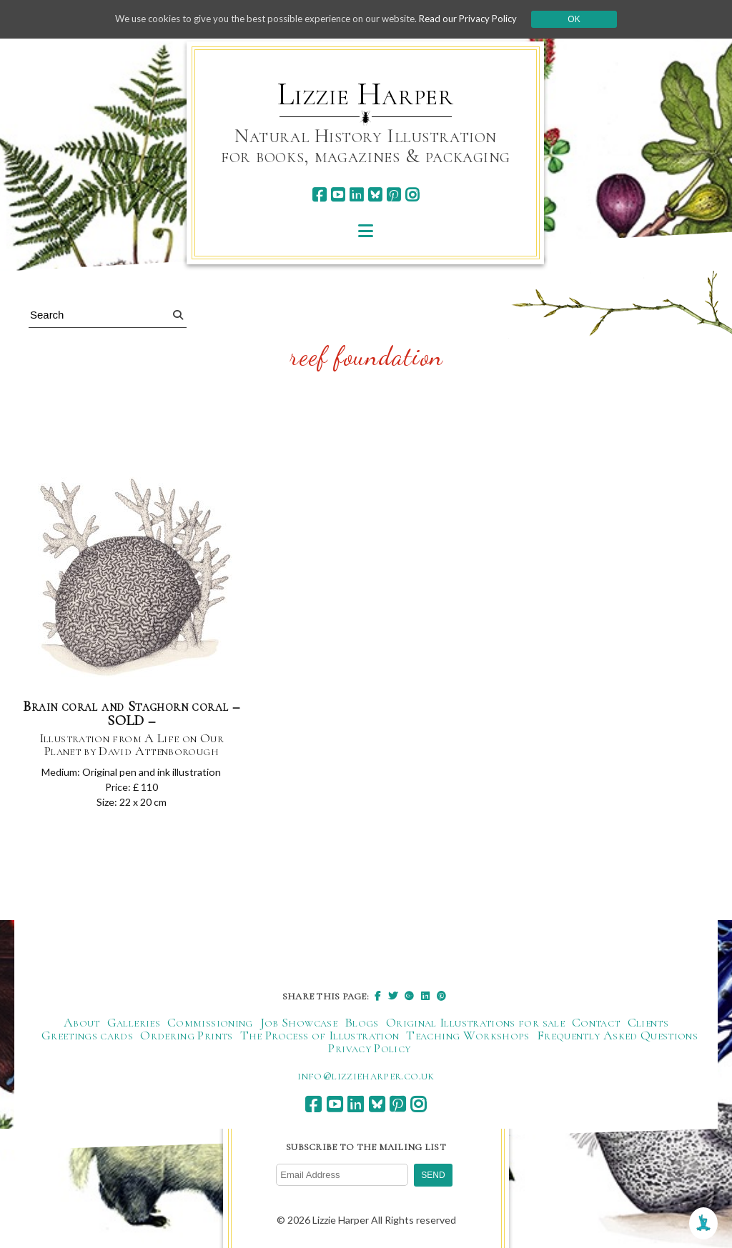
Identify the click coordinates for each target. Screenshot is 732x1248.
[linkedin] (356, 194)
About (82, 1026)
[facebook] (319, 194)
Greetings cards (87, 1039)
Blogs (362, 1026)
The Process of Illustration (320, 1039)
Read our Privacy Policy (480, 19)
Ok (589, 19)
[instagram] (412, 194)
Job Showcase (298, 1026)
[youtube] (338, 194)
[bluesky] (375, 194)
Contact (596, 1026)
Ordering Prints (186, 1039)
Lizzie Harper (365, 94)
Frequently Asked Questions (617, 1039)
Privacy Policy (369, 1052)
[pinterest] (393, 194)
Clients (648, 1026)
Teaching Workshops (467, 1039)
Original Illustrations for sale (475, 1026)
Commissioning (210, 1026)
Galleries (133, 1026)
